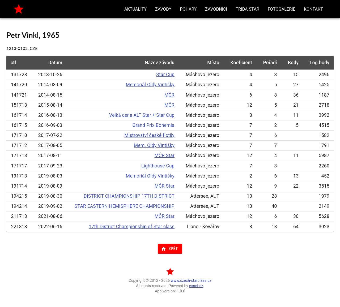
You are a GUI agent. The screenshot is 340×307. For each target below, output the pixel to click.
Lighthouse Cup (158, 165)
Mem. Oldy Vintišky (154, 145)
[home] (19, 9)
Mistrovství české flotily (149, 135)
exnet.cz (196, 286)
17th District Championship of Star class (132, 226)
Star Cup (165, 74)
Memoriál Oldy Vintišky (150, 84)
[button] (135, 9)
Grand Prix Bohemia (154, 125)
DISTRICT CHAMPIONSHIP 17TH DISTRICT (129, 196)
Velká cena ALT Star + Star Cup (142, 115)
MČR (169, 95)
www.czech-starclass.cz (191, 280)
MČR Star (165, 155)
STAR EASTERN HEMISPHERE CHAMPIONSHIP (125, 206)
